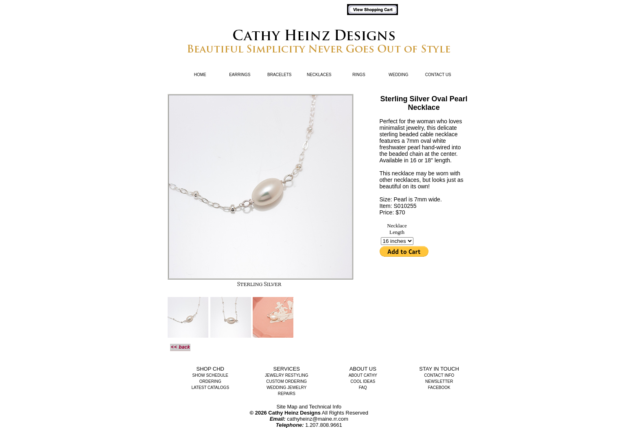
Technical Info (325, 407)
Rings (358, 74)
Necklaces (319, 74)
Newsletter (439, 381)
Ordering (210, 381)
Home (200, 74)
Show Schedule (210, 375)
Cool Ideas (362, 381)
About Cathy (363, 375)
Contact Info (439, 375)
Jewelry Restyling (286, 375)
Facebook (439, 387)
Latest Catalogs (210, 387)
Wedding (398, 74)
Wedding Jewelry (286, 387)
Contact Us (438, 74)
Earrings (239, 74)
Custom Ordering (286, 381)
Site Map (287, 407)
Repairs (286, 393)
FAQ (363, 387)
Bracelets (279, 74)
